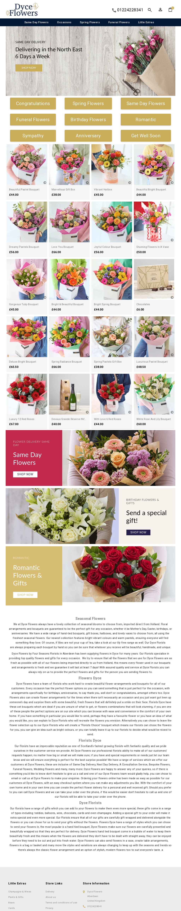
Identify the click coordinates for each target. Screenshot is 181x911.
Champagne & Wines (19, 900)
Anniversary (88, 135)
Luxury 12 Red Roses (23, 419)
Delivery (50, 900)
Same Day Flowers (36, 22)
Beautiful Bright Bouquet (152, 189)
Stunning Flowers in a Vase (155, 247)
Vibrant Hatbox (104, 189)
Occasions (64, 22)
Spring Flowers (90, 22)
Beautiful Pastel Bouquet (26, 189)
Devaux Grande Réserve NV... (71, 419)
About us (51, 906)
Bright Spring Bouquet (109, 304)
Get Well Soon (146, 135)
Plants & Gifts (15, 906)
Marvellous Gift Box (65, 189)
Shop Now (25, 478)
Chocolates (144, 304)
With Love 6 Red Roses (110, 419)
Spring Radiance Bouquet (68, 361)
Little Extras (146, 22)
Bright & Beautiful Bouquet (69, 304)
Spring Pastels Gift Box (110, 361)
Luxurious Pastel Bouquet (153, 361)
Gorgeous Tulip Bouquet (25, 304)
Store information (96, 892)
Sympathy (32, 135)
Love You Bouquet (64, 247)
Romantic (146, 119)
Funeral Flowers (119, 22)
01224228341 (130, 10)
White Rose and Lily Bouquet (156, 419)
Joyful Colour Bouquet (109, 247)
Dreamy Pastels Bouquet (26, 247)
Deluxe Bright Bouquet (24, 361)
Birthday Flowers (88, 119)
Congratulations (33, 103)
